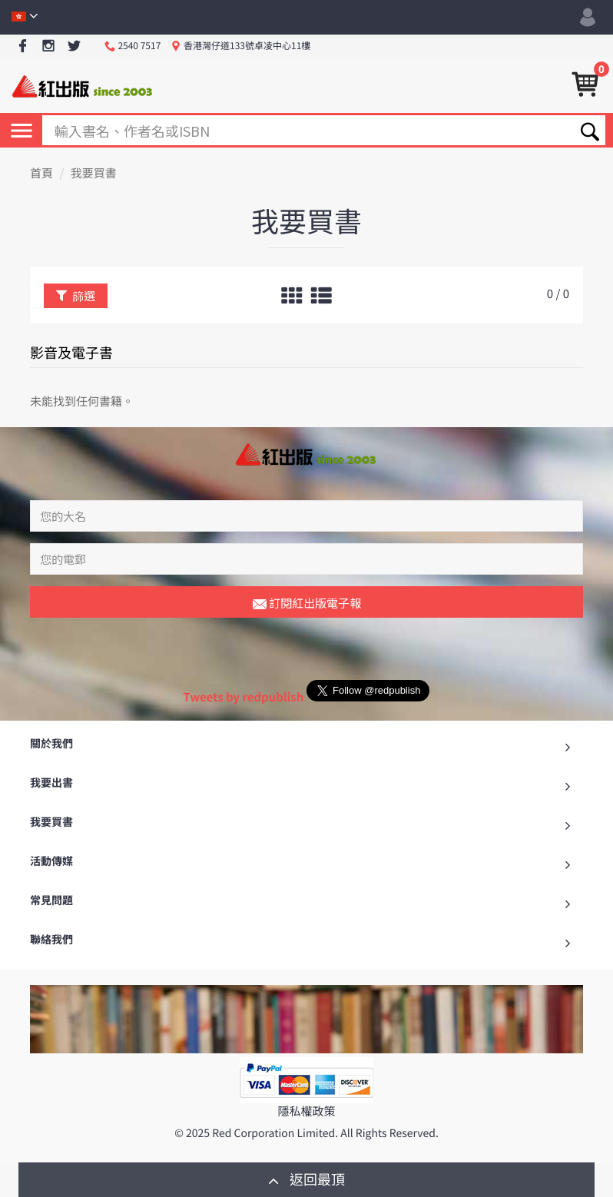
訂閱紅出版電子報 (307, 604)
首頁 (41, 173)
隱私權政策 (306, 1111)
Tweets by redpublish (243, 697)
